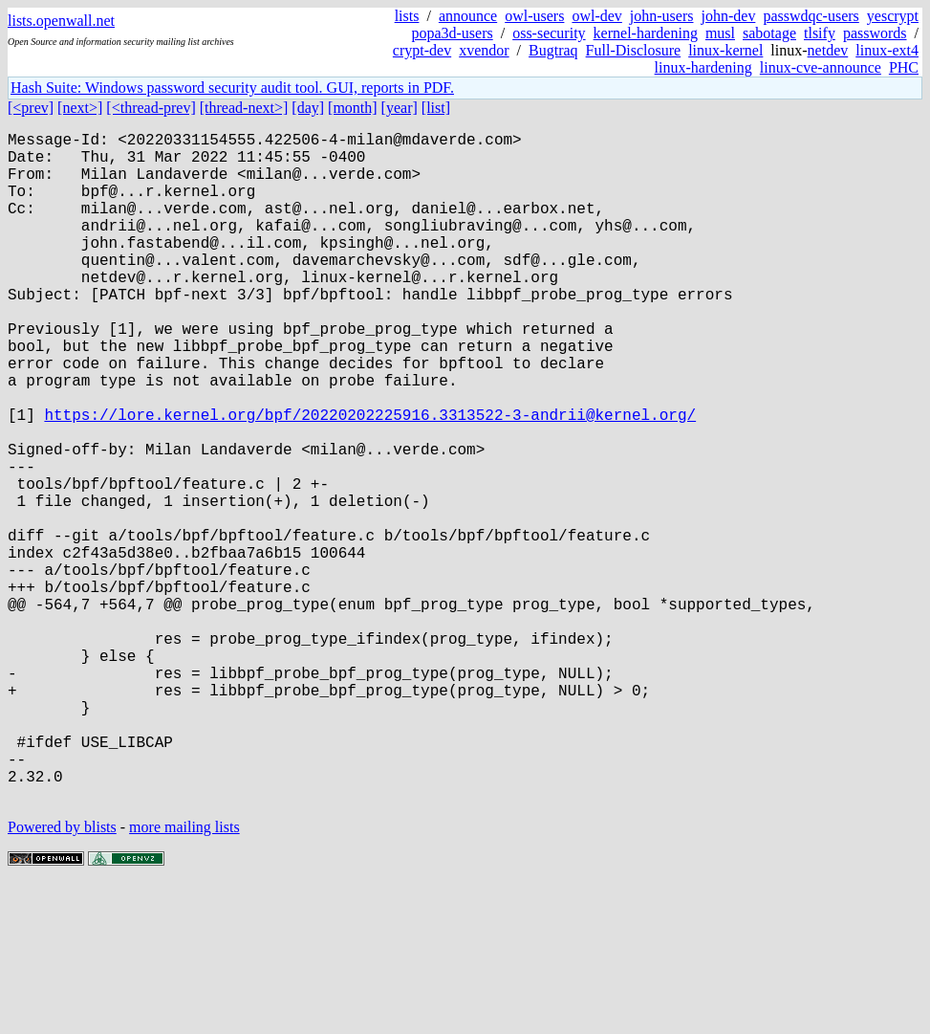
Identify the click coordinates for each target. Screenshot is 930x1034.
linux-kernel (725, 50)
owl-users (534, 16)
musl (720, 33)
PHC (904, 67)
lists (407, 16)
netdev (828, 50)
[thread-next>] (244, 107)
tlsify (819, 33)
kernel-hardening (646, 33)
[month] (353, 107)
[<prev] (31, 107)
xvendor (483, 50)
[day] (308, 107)
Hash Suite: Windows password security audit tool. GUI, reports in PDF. (232, 87)
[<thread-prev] (150, 107)
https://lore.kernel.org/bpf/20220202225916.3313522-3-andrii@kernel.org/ (370, 479)
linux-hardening (703, 67)
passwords (875, 33)
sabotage (769, 33)
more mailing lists (184, 976)
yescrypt (893, 16)
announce (468, 16)
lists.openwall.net (61, 20)
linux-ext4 (887, 50)
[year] (399, 107)
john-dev (729, 16)
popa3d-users (451, 33)
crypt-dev (422, 50)
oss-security (548, 33)
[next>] (79, 107)
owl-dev (596, 16)
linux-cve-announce (820, 67)
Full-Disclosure (633, 50)
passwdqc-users (810, 16)
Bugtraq (553, 50)
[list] (436, 107)
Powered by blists (62, 976)
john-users (662, 16)
